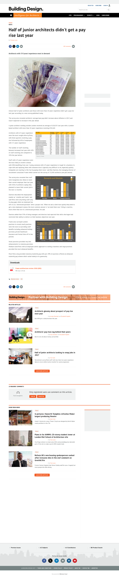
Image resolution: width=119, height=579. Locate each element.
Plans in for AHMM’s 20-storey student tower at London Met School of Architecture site (55, 435)
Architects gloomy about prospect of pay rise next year (54, 312)
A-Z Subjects (44, 547)
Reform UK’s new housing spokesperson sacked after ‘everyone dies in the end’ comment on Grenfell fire (54, 458)
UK (21, 279)
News (10, 24)
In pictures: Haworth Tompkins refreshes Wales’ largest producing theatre (55, 415)
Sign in (33, 396)
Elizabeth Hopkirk (65, 316)
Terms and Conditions (44, 568)
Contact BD (85, 568)
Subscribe (98, 5)
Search (108, 9)
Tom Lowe (53, 440)
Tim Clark (52, 358)
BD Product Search (96, 547)
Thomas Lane (13, 40)
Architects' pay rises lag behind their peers (53, 332)
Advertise (94, 568)
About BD (77, 568)
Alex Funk (52, 419)
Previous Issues (16, 547)
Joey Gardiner (53, 334)
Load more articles (42, 371)
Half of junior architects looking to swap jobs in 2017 (55, 353)
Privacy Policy (68, 568)
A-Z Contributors (70, 547)
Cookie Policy (57, 568)
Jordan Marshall (54, 316)
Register (90, 5)
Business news (15, 279)
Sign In (105, 5)
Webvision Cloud (63, 574)
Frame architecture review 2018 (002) (28, 268)
